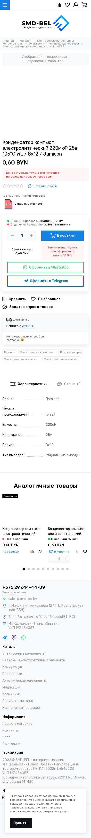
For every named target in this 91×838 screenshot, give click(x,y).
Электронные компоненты (38, 352)
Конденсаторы (70, 352)
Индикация (11, 687)
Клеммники (11, 694)
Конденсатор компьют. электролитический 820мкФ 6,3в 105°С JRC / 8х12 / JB (67, 531)
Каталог (10, 352)
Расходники (12, 674)
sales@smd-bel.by (22, 599)
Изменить (26, 325)
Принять (20, 823)
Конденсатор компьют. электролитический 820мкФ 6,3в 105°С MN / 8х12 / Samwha (21, 531)
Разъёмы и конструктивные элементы (34, 660)
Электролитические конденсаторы (22, 359)
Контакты (10, 730)
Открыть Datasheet (22, 203)
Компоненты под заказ (21, 708)
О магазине (11, 744)
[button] (24, 569)
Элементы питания (17, 701)
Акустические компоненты (24, 681)
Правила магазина (17, 724)
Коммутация (12, 667)
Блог (6, 737)
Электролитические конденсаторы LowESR (62, 359)
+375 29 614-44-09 (23, 587)
